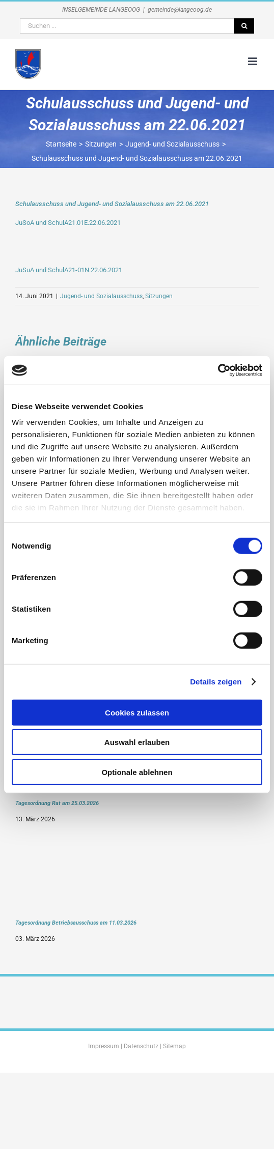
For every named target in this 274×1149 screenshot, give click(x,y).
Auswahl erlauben (137, 742)
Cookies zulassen (137, 712)
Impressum (103, 1046)
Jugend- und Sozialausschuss (101, 296)
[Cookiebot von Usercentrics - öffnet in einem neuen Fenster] (217, 370)
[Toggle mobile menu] (253, 61)
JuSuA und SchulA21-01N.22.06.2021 (68, 270)
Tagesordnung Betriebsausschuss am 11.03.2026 (75, 922)
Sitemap (174, 1046)
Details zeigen (215, 681)
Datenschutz (141, 1046)
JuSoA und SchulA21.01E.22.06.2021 (68, 222)
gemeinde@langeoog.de (180, 9)
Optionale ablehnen (136, 771)
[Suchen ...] (127, 26)
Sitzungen (159, 296)
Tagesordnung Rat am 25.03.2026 (57, 803)
